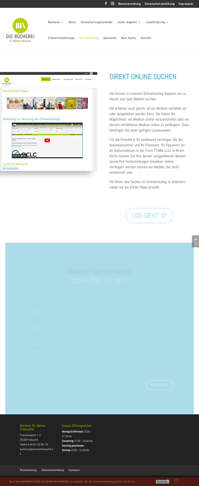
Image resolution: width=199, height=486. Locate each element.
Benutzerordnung (129, 4)
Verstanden (162, 481)
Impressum (186, 4)
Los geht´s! (149, 215)
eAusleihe (109, 38)
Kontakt (146, 38)
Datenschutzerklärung (160, 4)
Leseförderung (155, 22)
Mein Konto (128, 38)
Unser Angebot (127, 22)
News (72, 22)
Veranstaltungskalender (97, 22)
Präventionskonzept (61, 38)
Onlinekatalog (89, 38)
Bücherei (54, 22)
